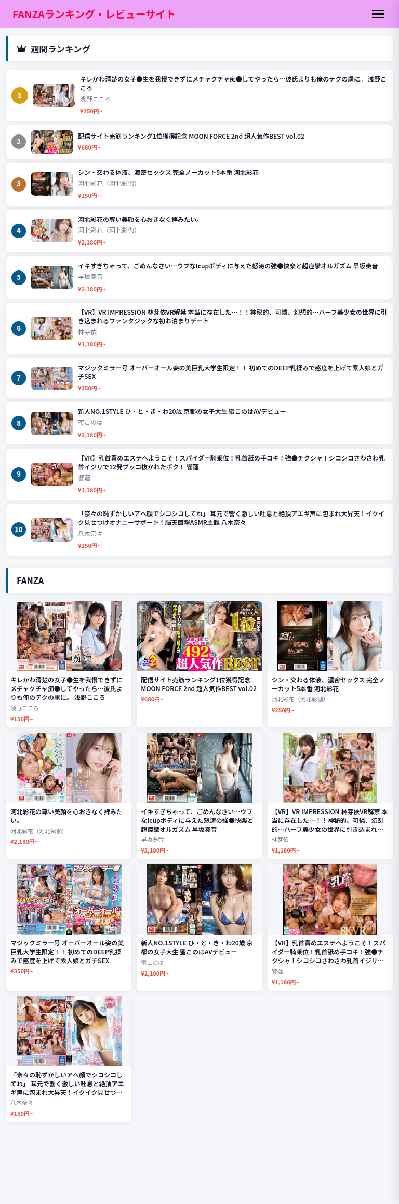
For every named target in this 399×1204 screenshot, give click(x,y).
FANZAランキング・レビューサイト (94, 13)
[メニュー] (378, 14)
